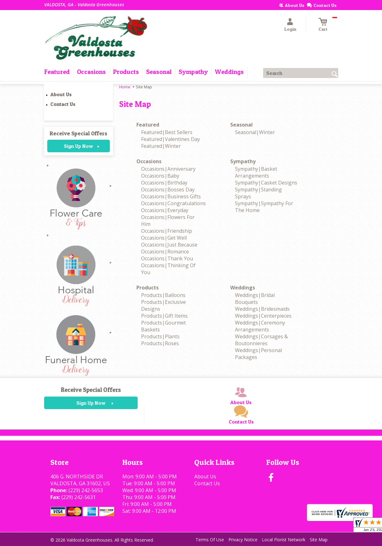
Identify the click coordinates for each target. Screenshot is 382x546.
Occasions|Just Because (169, 244)
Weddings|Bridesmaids (262, 308)
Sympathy (243, 161)
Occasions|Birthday (164, 182)
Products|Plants (160, 336)
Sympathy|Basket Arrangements (256, 172)
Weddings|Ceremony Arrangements (260, 326)
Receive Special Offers (78, 133)
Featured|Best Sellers (166, 132)
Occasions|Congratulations (173, 203)
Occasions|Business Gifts (171, 196)
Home (124, 87)
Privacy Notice (242, 540)
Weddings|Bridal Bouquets (255, 298)
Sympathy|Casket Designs (266, 182)
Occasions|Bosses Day (168, 189)
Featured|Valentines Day (170, 139)
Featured (147, 124)
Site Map (319, 540)
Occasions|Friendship (166, 230)
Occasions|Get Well (164, 237)
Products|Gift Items (164, 315)
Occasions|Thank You (167, 258)
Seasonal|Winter (255, 132)
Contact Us (62, 104)
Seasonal (241, 124)
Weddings (242, 287)
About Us (61, 94)
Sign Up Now (78, 146)
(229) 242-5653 (86, 490)
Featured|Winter (161, 146)
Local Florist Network (283, 540)
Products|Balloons (163, 295)
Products (147, 287)
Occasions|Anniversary (168, 168)
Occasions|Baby (160, 175)
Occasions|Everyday (164, 210)
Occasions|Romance (165, 251)
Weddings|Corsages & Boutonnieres (261, 340)
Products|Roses (160, 343)
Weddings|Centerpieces (263, 315)
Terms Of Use (210, 540)
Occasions (148, 161)
